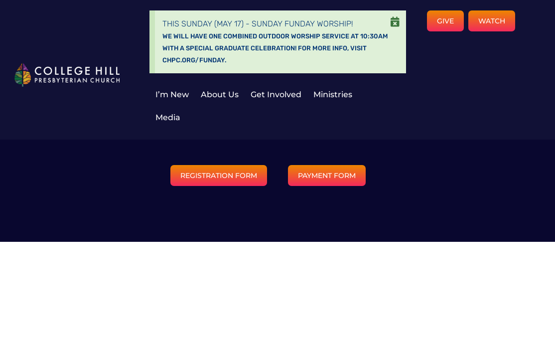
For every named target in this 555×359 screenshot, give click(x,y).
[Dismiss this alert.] (395, 21)
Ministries (332, 94)
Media (167, 117)
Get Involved (276, 94)
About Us (220, 94)
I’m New (172, 94)
